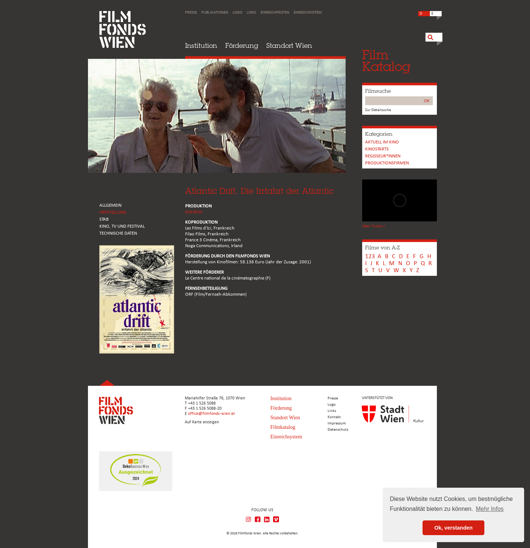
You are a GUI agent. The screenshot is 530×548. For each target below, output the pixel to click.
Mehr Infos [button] (490, 509)
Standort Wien (289, 45)
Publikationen (214, 13)
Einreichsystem (308, 13)
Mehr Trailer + (373, 226)
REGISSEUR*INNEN (382, 156)
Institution (201, 45)
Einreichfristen (275, 13)
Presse (191, 13)
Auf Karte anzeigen (202, 422)
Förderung (241, 45)
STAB (104, 219)
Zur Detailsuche (378, 110)
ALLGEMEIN (110, 205)
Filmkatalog (283, 427)
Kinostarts (377, 149)
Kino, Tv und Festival (122, 226)
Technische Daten (118, 233)
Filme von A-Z (382, 247)
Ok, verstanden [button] (453, 528)
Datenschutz (338, 430)
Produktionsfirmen (387, 163)
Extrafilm (193, 212)
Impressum (337, 423)
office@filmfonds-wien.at (211, 414)
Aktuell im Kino (382, 142)
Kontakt (334, 417)
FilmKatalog (386, 60)
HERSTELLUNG (112, 212)
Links (251, 13)
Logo (237, 13)
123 (370, 256)
